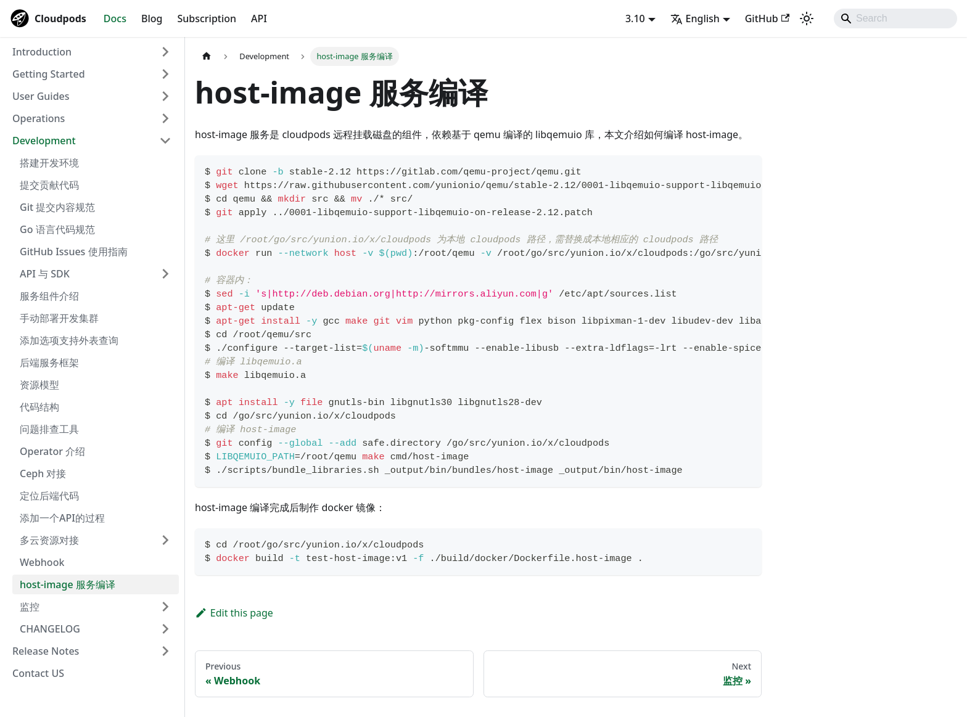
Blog (151, 18)
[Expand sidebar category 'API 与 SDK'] (165, 274)
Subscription (206, 18)
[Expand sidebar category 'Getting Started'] (165, 74)
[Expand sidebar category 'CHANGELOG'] (165, 629)
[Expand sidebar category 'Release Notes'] (165, 651)
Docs (115, 18)
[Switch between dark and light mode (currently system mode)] (807, 18)
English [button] (695, 18)
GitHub (767, 18)
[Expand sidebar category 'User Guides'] (165, 96)
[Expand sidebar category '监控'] (165, 607)
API (259, 18)
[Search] (895, 18)
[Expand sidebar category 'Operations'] (165, 118)
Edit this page (234, 613)
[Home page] (206, 56)
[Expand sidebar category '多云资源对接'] (165, 540)
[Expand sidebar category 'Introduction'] (165, 52)
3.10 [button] (635, 18)
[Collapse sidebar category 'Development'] (165, 140)
